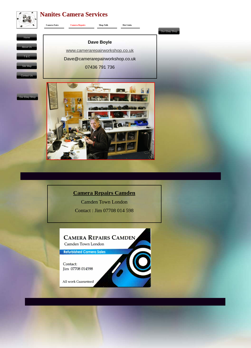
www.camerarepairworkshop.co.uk (100, 50)
